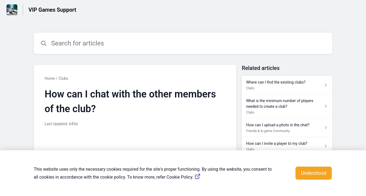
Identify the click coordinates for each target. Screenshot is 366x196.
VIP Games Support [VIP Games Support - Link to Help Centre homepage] (52, 10)
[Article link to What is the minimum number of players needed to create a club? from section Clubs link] (287, 106)
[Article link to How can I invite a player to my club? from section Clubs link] (287, 146)
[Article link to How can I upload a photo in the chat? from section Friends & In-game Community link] (287, 127)
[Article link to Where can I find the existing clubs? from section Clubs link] (287, 85)
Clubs (63, 78)
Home (50, 78)
